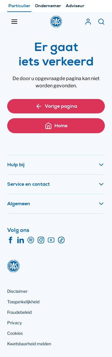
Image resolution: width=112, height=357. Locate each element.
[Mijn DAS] (88, 22)
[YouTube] (51, 240)
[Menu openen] (14, 21)
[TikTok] (61, 240)
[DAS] (56, 22)
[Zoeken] (101, 22)
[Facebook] (10, 240)
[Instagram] (41, 240)
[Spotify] (30, 240)
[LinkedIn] (20, 240)
